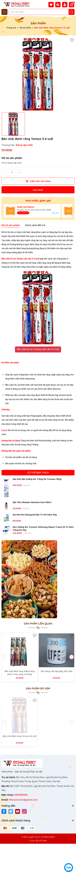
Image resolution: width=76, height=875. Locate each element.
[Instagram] (24, 811)
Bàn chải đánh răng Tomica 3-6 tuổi (19, 736)
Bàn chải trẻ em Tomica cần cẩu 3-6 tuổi (38, 349)
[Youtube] (17, 811)
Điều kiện (55, 212)
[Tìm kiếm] (72, 12)
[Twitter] (10, 811)
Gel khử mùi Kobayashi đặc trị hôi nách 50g (35, 514)
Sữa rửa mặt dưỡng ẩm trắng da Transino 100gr (37, 479)
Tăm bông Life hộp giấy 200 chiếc (57, 671)
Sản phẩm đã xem (38, 688)
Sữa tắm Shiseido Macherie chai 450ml (32, 502)
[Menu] (4, 12)
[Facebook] (3, 811)
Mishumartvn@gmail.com (23, 799)
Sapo (44, 840)
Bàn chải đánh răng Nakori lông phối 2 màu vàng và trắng (20, 673)
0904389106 (21, 794)
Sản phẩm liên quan (38, 623)
